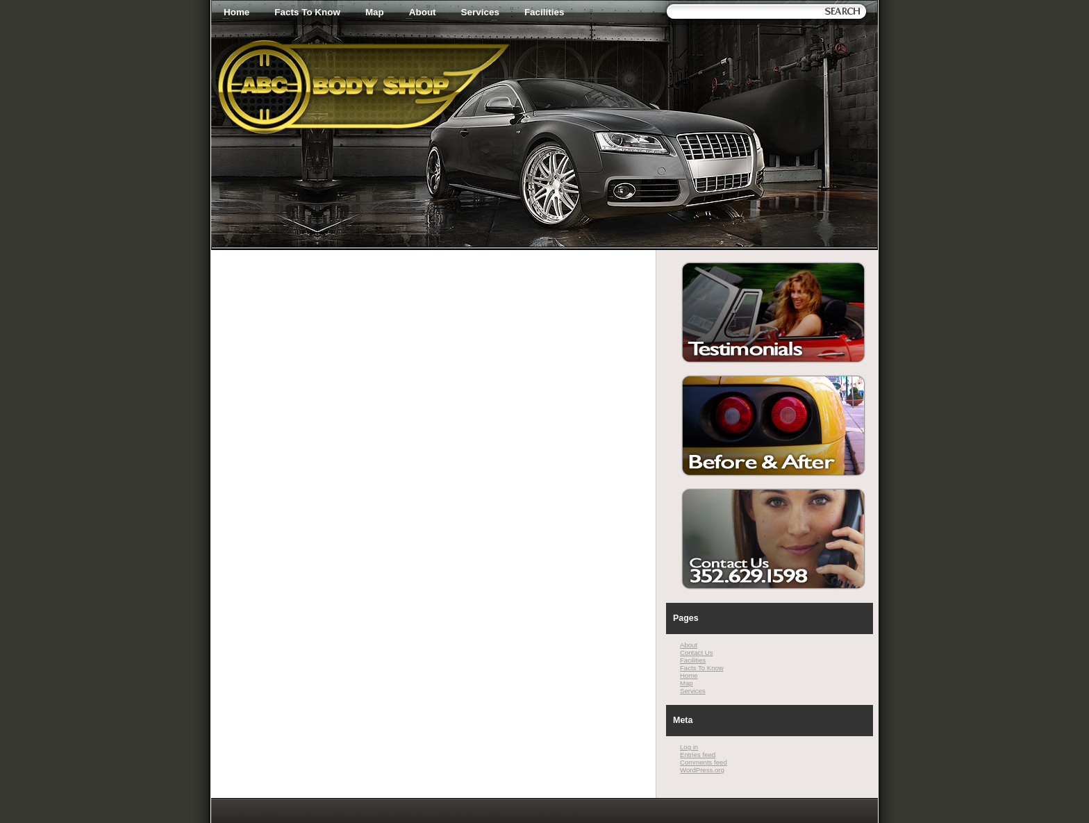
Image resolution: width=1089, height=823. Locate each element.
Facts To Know (307, 12)
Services (480, 12)
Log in (689, 747)
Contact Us (696, 652)
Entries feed (697, 754)
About (422, 12)
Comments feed (703, 762)
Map (374, 12)
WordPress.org (702, 770)
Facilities (544, 12)
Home (236, 12)
